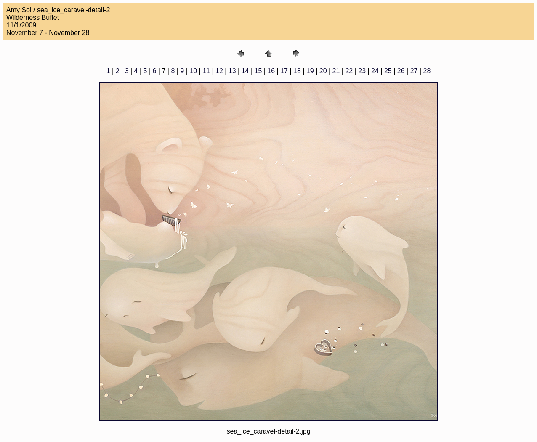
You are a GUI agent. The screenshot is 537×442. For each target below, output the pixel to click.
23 (362, 71)
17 (284, 71)
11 (206, 71)
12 (219, 71)
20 (323, 71)
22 (349, 71)
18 (297, 71)
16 (271, 71)
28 (427, 71)
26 (401, 71)
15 (258, 71)
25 (388, 71)
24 (375, 71)
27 (414, 71)
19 (310, 71)
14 (245, 71)
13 (232, 71)
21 (336, 71)
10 (193, 71)
